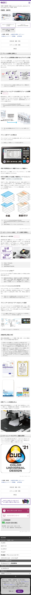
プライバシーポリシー (9, 584)
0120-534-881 (9, 523)
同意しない (11, 591)
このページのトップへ (25, 228)
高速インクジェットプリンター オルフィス (18, 5)
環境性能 (20, 36)
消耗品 (15, 48)
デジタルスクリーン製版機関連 (9, 563)
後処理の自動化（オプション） (18, 34)
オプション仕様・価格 (15, 44)
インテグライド (5, 568)
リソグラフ (4, 549)
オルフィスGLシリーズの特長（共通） (8, 30)
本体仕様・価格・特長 (15, 41)
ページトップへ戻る (15, 575)
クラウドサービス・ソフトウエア (9, 558)
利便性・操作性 (6, 34)
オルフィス (4, 546)
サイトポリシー (25, 581)
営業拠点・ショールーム (6, 573)
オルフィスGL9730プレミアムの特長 (8, 25)
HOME (2, 5)
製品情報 (6, 5)
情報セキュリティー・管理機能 (9, 36)
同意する (20, 591)
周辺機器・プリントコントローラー (10, 555)
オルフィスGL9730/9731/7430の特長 (23, 25)
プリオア (3, 552)
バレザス (3, 543)
